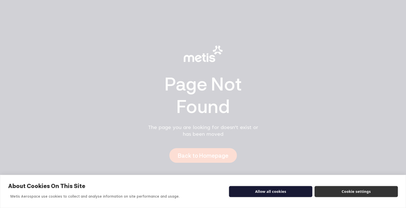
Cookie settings (356, 191)
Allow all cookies (270, 191)
